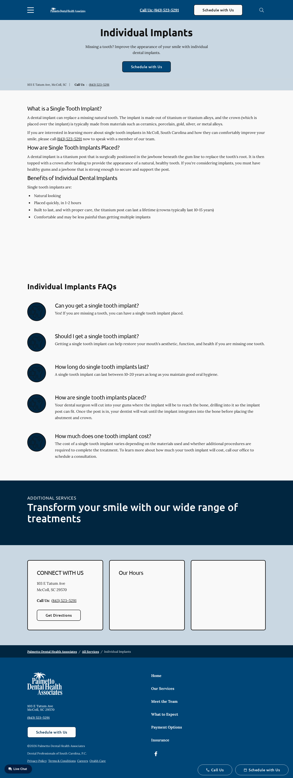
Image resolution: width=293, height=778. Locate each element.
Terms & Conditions (62, 761)
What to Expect (164, 714)
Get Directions (59, 615)
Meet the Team (164, 701)
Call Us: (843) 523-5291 (159, 10)
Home (156, 675)
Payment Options (166, 727)
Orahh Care (98, 761)
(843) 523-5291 (99, 84)
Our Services (162, 688)
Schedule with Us (218, 9)
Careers (82, 761)
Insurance (160, 740)
